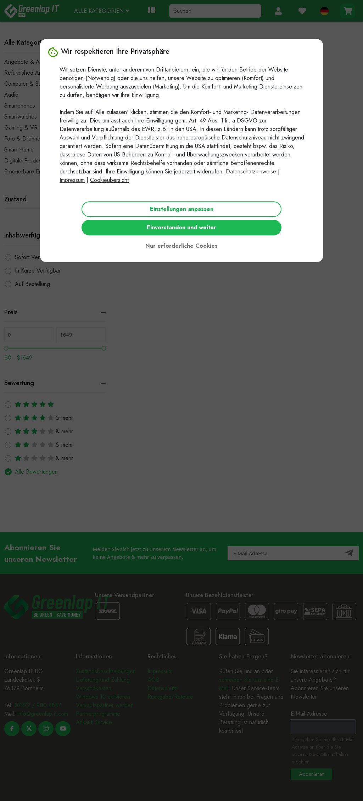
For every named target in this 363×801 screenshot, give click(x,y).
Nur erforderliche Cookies (181, 246)
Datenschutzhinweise (251, 171)
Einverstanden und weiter (181, 227)
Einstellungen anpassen (181, 209)
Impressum (72, 180)
